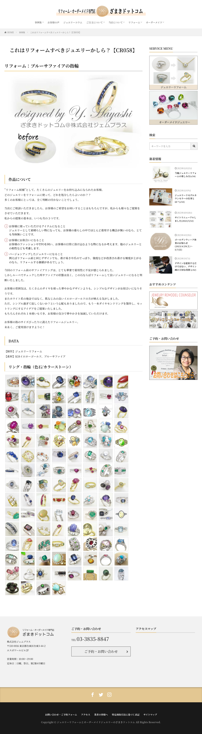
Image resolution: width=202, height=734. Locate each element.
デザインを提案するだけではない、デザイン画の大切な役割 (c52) (185, 266)
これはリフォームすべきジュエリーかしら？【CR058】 (55, 32)
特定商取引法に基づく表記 (125, 714)
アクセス (86, 714)
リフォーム (134, 22)
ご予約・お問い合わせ (101, 651)
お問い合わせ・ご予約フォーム (62, 714)
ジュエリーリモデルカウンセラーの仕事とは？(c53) (185, 198)
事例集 (38, 22)
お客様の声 (53, 22)
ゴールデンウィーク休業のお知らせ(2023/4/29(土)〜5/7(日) (185, 244)
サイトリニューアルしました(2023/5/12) (185, 219)
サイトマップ (148, 714)
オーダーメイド (154, 22)
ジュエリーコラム (72, 22)
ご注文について (94, 22)
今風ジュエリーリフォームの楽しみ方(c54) (185, 174)
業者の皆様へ (101, 714)
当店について (115, 22)
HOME (10, 32)
